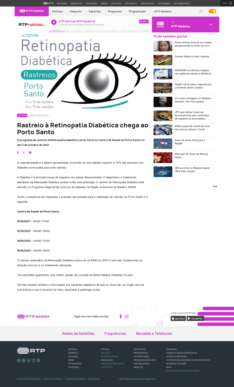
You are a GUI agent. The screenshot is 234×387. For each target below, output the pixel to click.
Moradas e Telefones (154, 333)
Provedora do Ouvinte (145, 360)
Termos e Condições (75, 379)
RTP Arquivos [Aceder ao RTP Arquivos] (181, 3)
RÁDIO (71, 360)
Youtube (33, 360)
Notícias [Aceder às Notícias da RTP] (62, 3)
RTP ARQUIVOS (74, 363)
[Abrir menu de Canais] (185, 24)
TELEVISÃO (73, 356)
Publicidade (94, 379)
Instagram (28, 360)
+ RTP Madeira (162, 11)
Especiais (95, 11)
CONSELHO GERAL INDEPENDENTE (181, 353)
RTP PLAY (105, 349)
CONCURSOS (107, 360)
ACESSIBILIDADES (141, 363)
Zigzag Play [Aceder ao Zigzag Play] (147, 3)
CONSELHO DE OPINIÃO (176, 356)
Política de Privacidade (29, 379)
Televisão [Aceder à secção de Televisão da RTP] (91, 3)
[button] (201, 11)
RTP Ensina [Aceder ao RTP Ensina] (164, 3)
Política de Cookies (52, 379)
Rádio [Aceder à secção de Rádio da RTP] (104, 3)
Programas (115, 11)
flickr (38, 360)
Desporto (76, 11)
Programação (137, 11)
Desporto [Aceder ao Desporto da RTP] (76, 3)
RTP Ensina (73, 367)
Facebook (19, 360)
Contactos (106, 367)
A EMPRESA (171, 349)
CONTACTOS (139, 349)
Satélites (138, 367)
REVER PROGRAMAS (110, 356)
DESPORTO (73, 353)
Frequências (115, 333)
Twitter (24, 360)
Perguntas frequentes (113, 363)
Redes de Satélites (78, 333)
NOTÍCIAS (72, 349)
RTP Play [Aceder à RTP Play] (116, 3)
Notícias (57, 11)
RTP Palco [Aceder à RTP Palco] (131, 3)
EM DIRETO (106, 353)
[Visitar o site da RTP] (48, 3)
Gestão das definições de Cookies (182, 370)
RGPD (168, 367)
